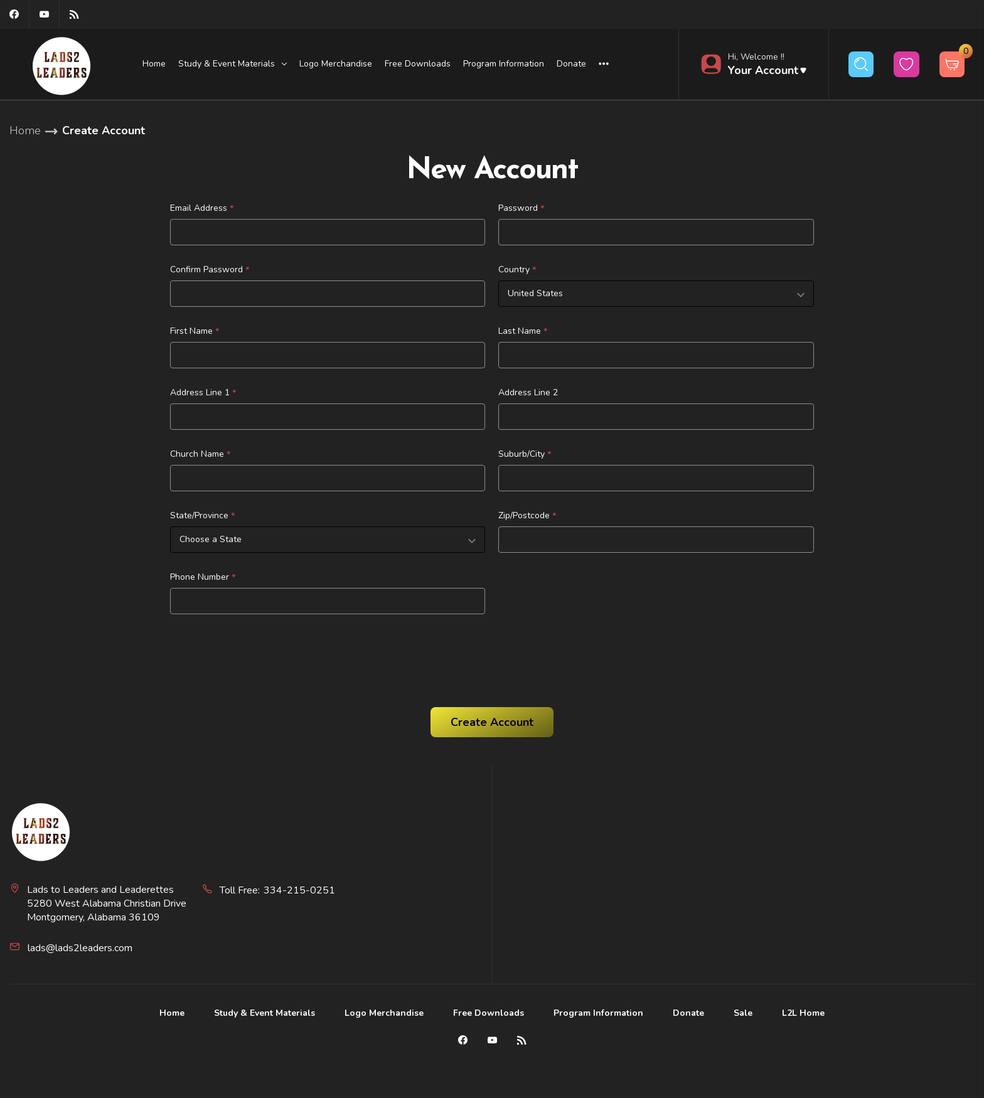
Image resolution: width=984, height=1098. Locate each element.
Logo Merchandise (335, 64)
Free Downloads (418, 64)
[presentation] (265, 656)
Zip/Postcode (527, 515)
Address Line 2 (528, 392)
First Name (195, 331)
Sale (743, 1013)
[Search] (861, 64)
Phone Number (203, 577)
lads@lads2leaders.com (80, 948)
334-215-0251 (299, 890)
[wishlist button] (906, 64)
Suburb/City (525, 454)
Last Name (523, 331)
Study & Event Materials (264, 1013)
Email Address (202, 208)
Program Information (503, 64)
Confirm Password (210, 270)
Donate (571, 64)
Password (521, 208)
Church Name (200, 454)
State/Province (202, 515)
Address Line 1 (203, 392)
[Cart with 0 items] (952, 64)
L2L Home (803, 1013)
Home (154, 64)
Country (517, 270)
